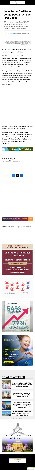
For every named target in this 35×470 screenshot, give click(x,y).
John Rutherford (26, 227)
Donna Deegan (15, 227)
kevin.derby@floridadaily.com (11, 161)
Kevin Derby (14, 33)
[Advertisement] (17, 105)
